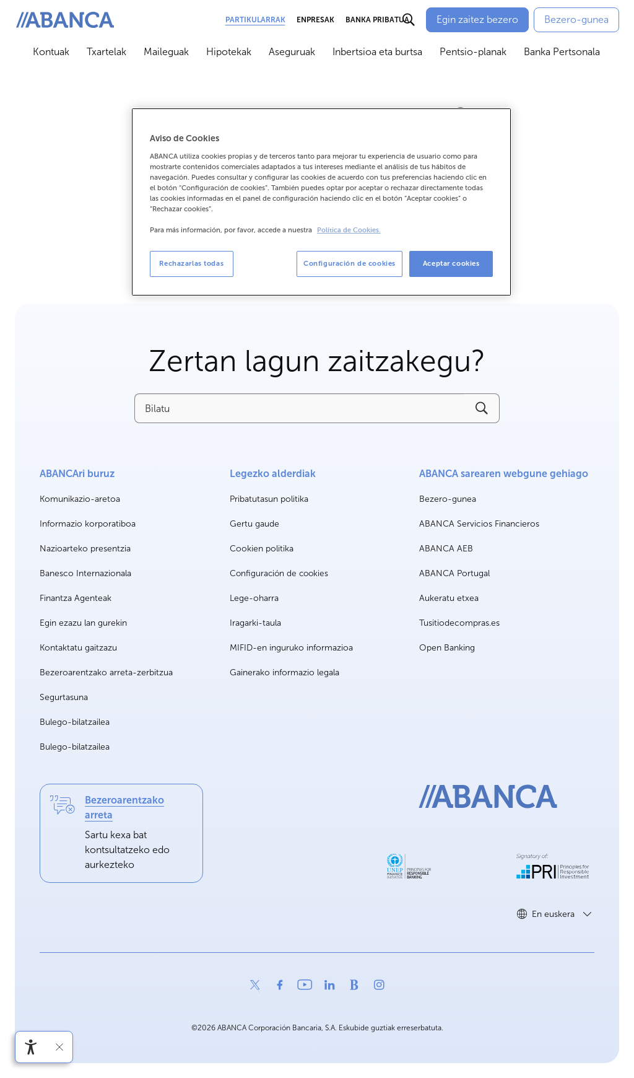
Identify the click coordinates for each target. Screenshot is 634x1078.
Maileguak (166, 52)
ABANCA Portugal (454, 574)
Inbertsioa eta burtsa (377, 52)
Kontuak (51, 52)
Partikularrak (255, 19)
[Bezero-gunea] (576, 19)
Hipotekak (228, 52)
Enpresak (315, 19)
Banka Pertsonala (562, 52)
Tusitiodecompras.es (459, 623)
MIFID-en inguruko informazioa (291, 647)
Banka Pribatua (377, 19)
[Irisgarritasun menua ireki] (30, 1047)
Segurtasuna (64, 697)
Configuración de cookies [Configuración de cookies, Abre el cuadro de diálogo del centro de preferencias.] (349, 263)
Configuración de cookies (279, 574)
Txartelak (106, 52)
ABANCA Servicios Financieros (479, 524)
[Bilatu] (299, 408)
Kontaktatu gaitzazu (78, 647)
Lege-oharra (254, 598)
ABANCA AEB (446, 549)
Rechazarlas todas (191, 263)
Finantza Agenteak (75, 598)
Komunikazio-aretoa (80, 500)
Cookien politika (261, 548)
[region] (321, 202)
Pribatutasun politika (269, 499)
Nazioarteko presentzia (85, 548)
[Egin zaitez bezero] (477, 19)
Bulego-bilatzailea (75, 722)
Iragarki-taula (255, 623)
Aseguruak (292, 52)
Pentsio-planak (473, 52)
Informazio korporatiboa (88, 524)
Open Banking (447, 648)
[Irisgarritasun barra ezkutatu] (59, 1047)
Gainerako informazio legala (284, 672)
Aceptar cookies (451, 263)
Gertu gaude (254, 524)
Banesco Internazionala (85, 574)
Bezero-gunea (447, 500)
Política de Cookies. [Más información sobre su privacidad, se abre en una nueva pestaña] (349, 230)
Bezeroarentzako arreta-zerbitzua (106, 672)
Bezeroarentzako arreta (124, 807)
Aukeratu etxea (449, 599)
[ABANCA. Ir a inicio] (65, 20)
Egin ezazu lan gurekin (83, 623)
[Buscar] (408, 19)
